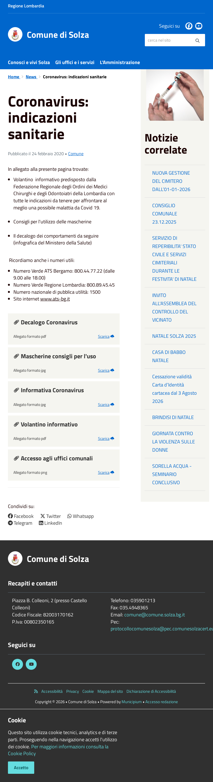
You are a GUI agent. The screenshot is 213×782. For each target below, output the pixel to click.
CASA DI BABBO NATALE (169, 356)
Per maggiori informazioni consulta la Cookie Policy (58, 750)
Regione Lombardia (26, 5)
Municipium (132, 702)
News (32, 76)
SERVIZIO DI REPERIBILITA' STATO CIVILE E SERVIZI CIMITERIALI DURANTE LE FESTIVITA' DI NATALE (174, 258)
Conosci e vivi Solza (29, 62)
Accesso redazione (161, 702)
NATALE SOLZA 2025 (174, 336)
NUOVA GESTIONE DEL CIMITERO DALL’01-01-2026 (171, 181)
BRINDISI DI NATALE (173, 417)
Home (14, 76)
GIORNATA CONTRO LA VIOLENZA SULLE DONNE (173, 442)
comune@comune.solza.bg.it (154, 614)
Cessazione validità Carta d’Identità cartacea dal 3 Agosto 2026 (174, 389)
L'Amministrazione (120, 62)
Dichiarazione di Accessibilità (151, 691)
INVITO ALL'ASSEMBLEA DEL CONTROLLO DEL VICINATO (174, 308)
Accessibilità (52, 691)
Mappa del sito (110, 691)
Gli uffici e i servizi (74, 62)
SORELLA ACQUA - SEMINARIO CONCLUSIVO (172, 474)
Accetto (21, 767)
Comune (76, 153)
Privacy (72, 691)
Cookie (88, 691)
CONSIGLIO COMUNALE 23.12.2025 (164, 214)
